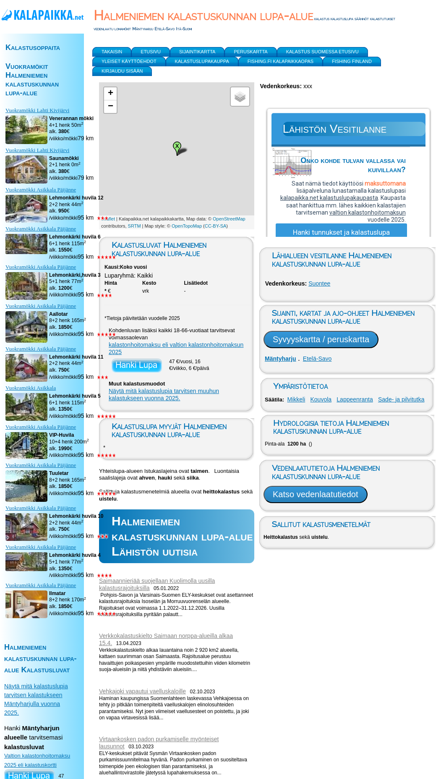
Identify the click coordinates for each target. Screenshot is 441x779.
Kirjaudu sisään (122, 70)
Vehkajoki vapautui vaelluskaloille (142, 691)
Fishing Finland (352, 61)
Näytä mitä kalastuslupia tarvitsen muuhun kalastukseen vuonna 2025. (164, 394)
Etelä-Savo (317, 358)
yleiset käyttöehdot (129, 61)
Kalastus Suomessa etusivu (322, 51)
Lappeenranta (355, 399)
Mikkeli (296, 399)
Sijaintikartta (197, 51)
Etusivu (151, 51)
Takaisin (112, 51)
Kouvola (321, 399)
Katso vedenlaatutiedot (315, 494)
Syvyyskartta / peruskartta (321, 339)
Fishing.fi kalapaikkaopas (280, 61)
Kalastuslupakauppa (202, 61)
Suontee (319, 283)
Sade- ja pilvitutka (401, 399)
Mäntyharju (280, 358)
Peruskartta (250, 51)
